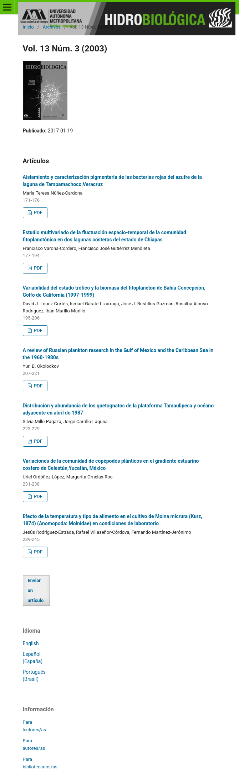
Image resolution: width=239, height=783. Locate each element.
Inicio (28, 27)
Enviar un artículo (36, 590)
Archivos (52, 27)
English (31, 643)
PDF (37, 212)
